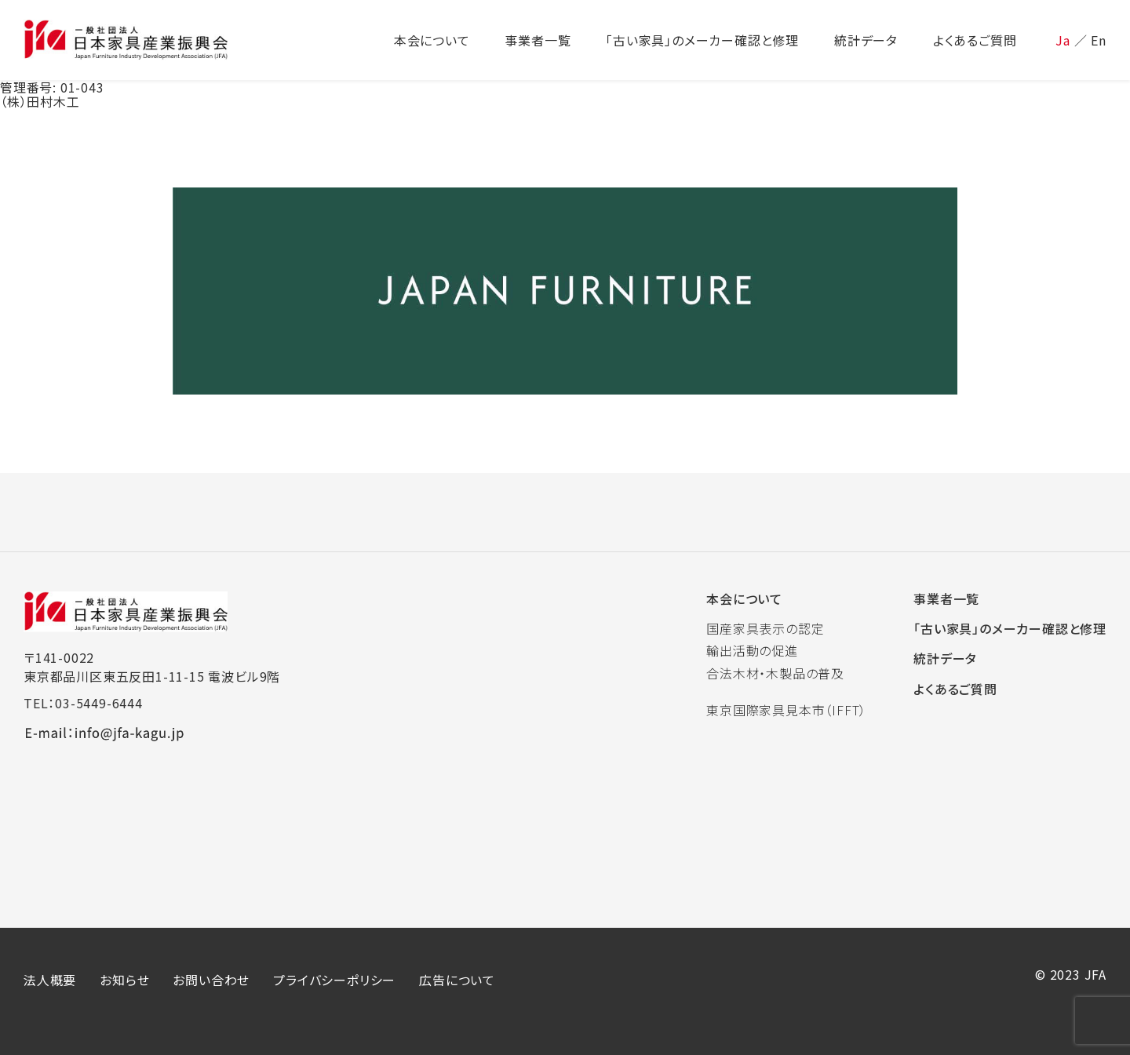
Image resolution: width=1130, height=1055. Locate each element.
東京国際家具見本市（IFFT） (786, 709)
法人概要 (50, 979)
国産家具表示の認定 (765, 628)
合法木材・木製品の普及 (775, 673)
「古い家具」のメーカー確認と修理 (1009, 628)
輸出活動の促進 (752, 650)
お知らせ (124, 979)
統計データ (945, 658)
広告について (457, 979)
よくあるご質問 (955, 688)
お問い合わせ (211, 979)
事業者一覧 (946, 598)
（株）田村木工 (40, 101)
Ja (1062, 40)
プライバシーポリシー (334, 979)
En (1098, 40)
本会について (744, 598)
